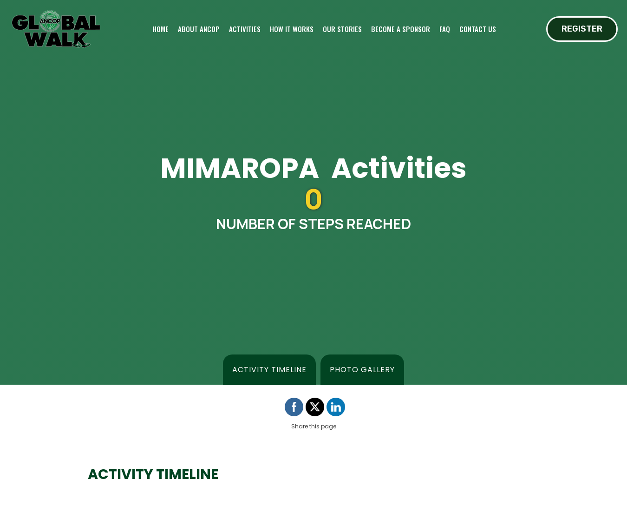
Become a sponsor (400, 29)
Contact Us (477, 29)
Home (160, 29)
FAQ (444, 29)
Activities (245, 29)
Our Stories (342, 29)
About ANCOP (199, 29)
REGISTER (582, 29)
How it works (292, 29)
